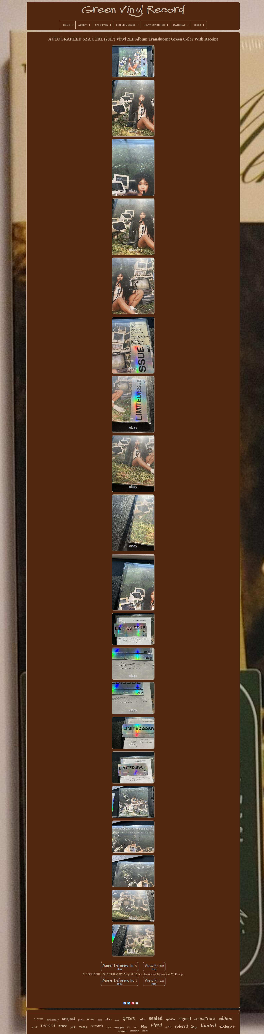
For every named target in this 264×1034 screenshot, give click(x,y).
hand (100, 1020)
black (109, 1019)
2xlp (194, 1026)
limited (208, 1025)
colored (181, 1026)
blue (144, 1026)
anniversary (52, 1019)
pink (73, 1027)
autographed (119, 1028)
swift (136, 1027)
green (129, 1018)
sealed (156, 1018)
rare (63, 1025)
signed (185, 1018)
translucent (122, 1031)
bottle (90, 1019)
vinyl (156, 1025)
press (81, 1019)
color (142, 1019)
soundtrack (204, 1018)
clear (109, 1027)
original (68, 1019)
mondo (83, 1026)
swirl (169, 1026)
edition (226, 1018)
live (128, 1027)
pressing (134, 1030)
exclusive (227, 1026)
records (96, 1026)
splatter (170, 1019)
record (48, 1025)
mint (35, 1027)
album (38, 1019)
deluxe (145, 1030)
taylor (117, 1020)
